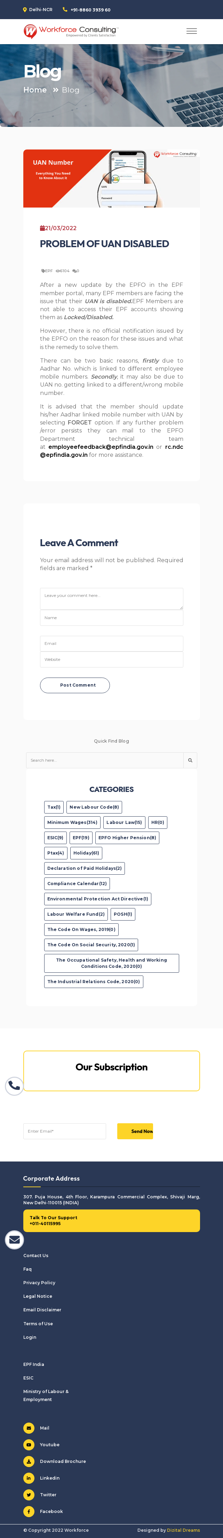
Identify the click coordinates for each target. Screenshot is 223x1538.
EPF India (33, 1364)
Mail (36, 1428)
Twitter (39, 1494)
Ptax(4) (55, 853)
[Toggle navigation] (191, 31)
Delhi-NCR (41, 9)
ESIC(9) (55, 837)
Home (35, 89)
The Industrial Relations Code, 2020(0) (93, 981)
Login (29, 1337)
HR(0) (158, 822)
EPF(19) (81, 837)
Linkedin (41, 1478)
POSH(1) (123, 914)
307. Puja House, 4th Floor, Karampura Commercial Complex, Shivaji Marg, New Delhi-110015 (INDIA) (111, 1199)
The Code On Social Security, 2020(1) (91, 944)
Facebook (43, 1511)
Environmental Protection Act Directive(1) (98, 898)
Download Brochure (54, 1461)
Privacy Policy (39, 1282)
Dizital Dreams (183, 1530)
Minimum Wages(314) (72, 822)
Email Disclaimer (42, 1309)
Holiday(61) (86, 853)
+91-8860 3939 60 (91, 10)
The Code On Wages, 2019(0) (81, 929)
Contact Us (35, 1255)
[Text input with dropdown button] (105, 760)
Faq (27, 1269)
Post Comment (78, 685)
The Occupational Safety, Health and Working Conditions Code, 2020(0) (111, 963)
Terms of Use (38, 1323)
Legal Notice (37, 1296)
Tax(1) (54, 807)
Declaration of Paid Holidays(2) (84, 868)
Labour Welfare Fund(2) (76, 914)
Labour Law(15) (124, 822)
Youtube (41, 1444)
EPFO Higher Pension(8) (127, 837)
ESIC (28, 1378)
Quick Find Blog (111, 741)
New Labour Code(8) (94, 807)
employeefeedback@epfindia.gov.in (100, 447)
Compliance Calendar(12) (77, 883)
